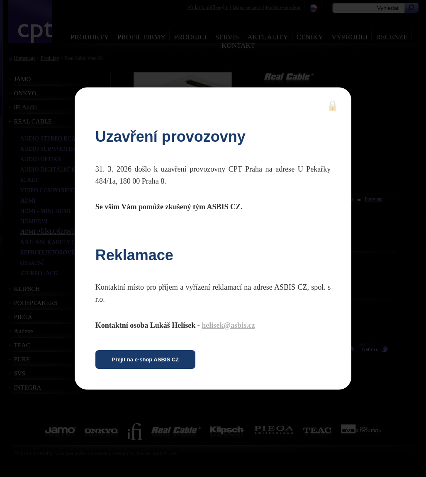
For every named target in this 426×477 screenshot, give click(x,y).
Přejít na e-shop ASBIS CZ (145, 359)
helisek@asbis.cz (228, 325)
